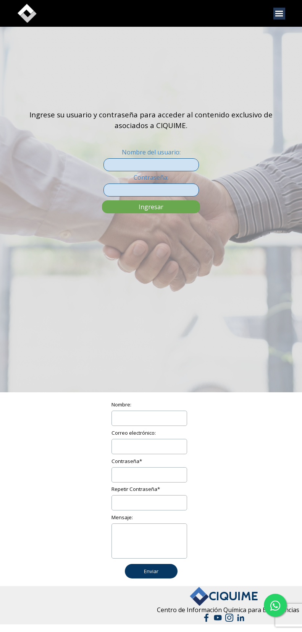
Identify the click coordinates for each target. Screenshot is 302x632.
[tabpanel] (151, 82)
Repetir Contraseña (135, 489)
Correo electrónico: (133, 432)
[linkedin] (240, 617)
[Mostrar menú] (279, 13)
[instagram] (229, 617)
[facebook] (206, 617)
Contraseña (126, 461)
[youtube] (218, 617)
